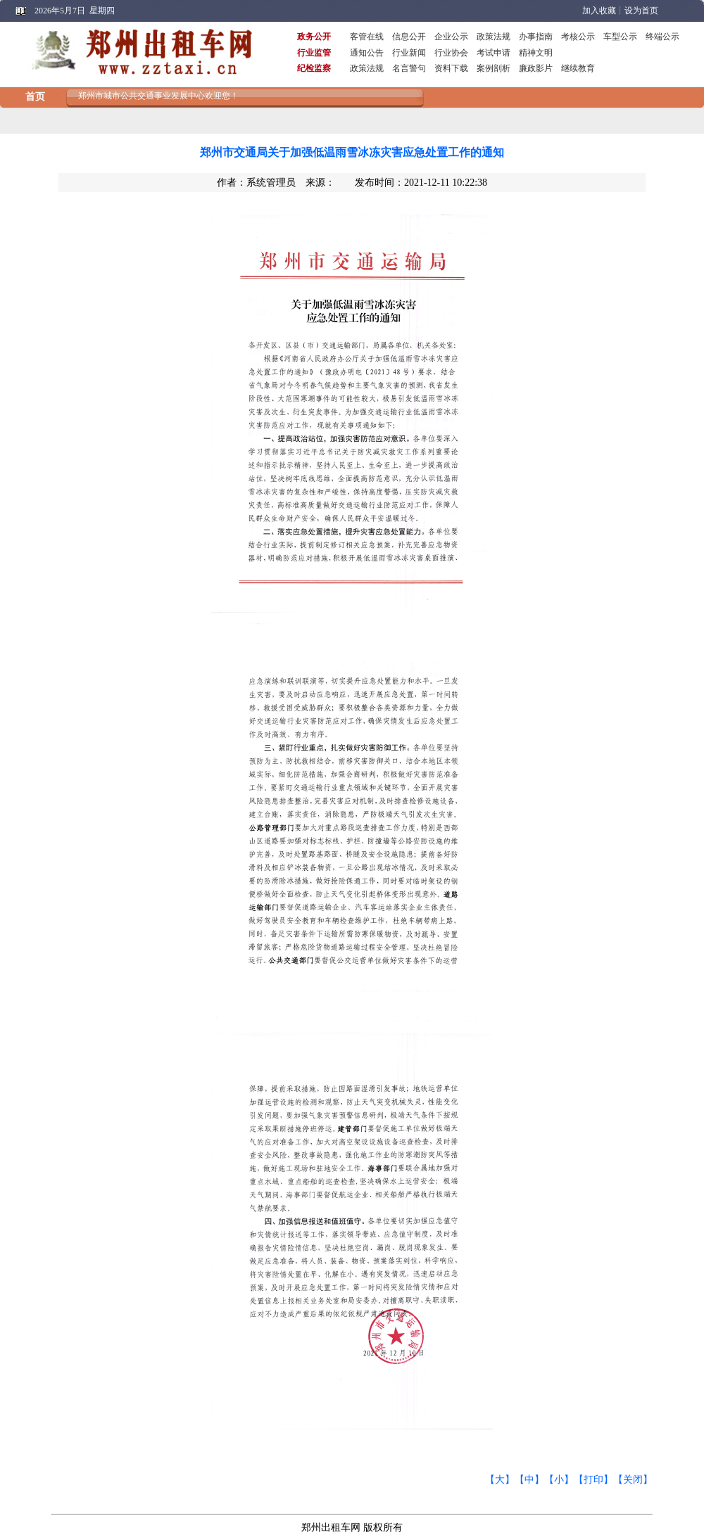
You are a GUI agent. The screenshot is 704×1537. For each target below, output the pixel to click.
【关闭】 (633, 1479)
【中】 (529, 1479)
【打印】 (593, 1479)
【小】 (559, 1479)
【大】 (500, 1479)
